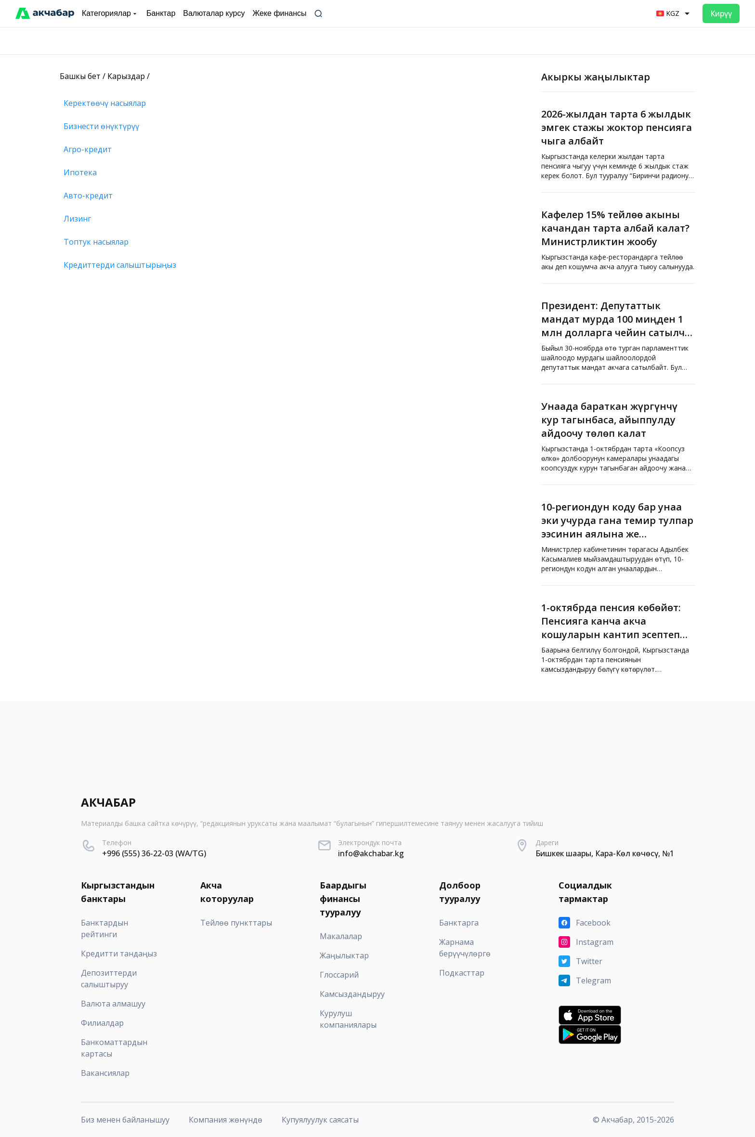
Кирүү (721, 13)
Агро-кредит (88, 149)
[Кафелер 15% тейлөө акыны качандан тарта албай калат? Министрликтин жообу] (618, 238)
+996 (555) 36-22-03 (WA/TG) (154, 853)
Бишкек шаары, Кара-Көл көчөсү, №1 (604, 853)
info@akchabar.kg (371, 853)
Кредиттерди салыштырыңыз (120, 265)
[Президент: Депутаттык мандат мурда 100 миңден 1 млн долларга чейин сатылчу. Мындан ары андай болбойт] (618, 333)
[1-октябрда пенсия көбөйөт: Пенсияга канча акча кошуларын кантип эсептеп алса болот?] (618, 635)
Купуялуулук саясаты (320, 1119)
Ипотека (80, 172)
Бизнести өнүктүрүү (101, 126)
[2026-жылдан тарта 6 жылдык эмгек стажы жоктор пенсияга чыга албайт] (618, 142)
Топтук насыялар (96, 241)
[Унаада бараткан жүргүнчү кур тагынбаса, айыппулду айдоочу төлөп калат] (618, 434)
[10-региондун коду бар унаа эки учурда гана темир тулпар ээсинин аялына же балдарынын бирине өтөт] (618, 535)
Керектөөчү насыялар (105, 103)
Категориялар (110, 13)
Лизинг (77, 218)
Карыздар (126, 76)
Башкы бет (80, 76)
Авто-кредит (88, 195)
